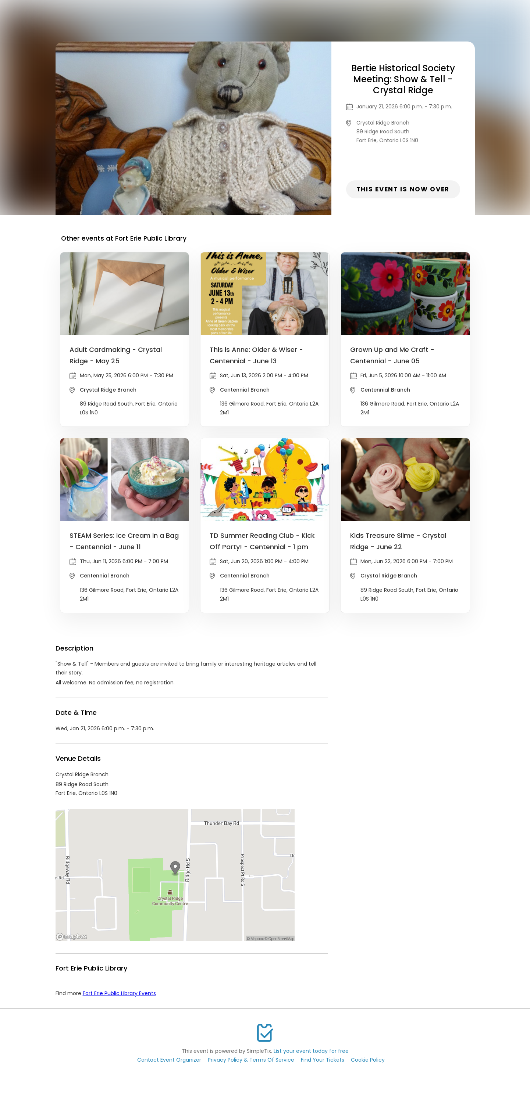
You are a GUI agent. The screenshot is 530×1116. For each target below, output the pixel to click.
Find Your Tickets (322, 1059)
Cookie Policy (368, 1059)
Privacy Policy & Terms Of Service (251, 1059)
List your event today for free (311, 1051)
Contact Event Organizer (169, 1059)
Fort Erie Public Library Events (119, 993)
